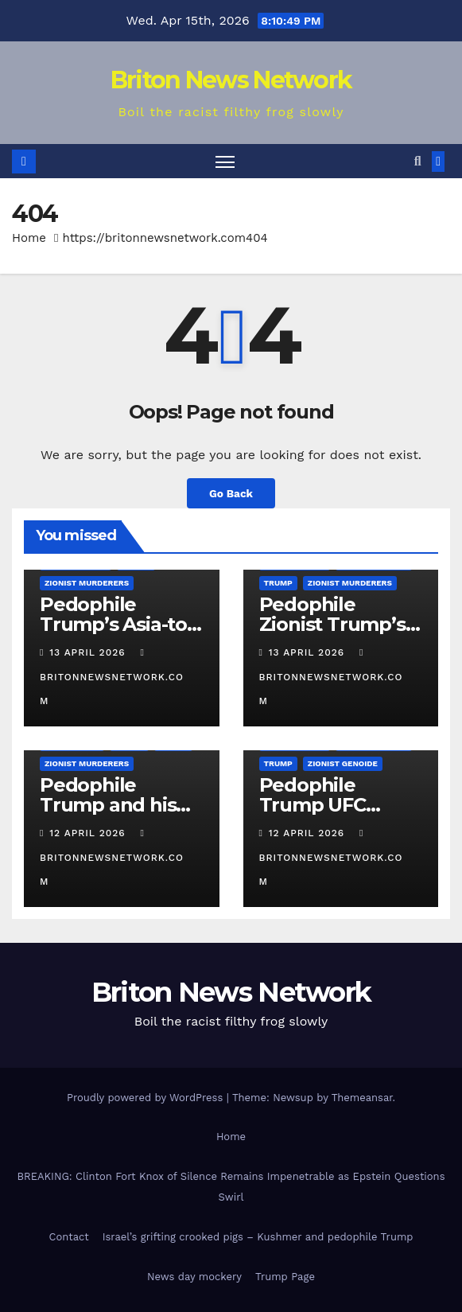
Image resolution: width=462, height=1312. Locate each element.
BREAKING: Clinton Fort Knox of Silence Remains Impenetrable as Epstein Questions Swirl (231, 1186)
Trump (278, 582)
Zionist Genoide (343, 763)
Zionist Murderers (87, 582)
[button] (417, 161)
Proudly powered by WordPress (147, 1098)
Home (29, 238)
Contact (69, 1237)
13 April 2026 (89, 652)
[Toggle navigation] (225, 161)
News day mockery (194, 1277)
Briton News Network (231, 80)
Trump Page (285, 1277)
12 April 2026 (89, 833)
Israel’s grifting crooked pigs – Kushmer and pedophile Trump (258, 1237)
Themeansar (362, 1098)
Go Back (231, 493)
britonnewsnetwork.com (112, 677)
